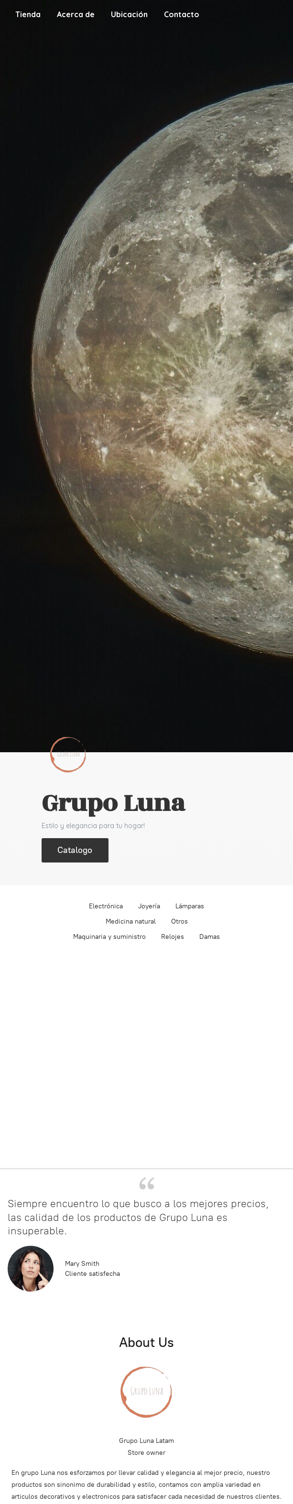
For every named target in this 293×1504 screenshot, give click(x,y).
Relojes (172, 937)
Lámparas (189, 906)
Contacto (181, 14)
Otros (179, 921)
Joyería (149, 906)
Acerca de (76, 14)
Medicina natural (131, 921)
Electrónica (106, 906)
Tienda (28, 14)
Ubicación (129, 14)
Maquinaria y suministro (109, 937)
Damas (209, 937)
